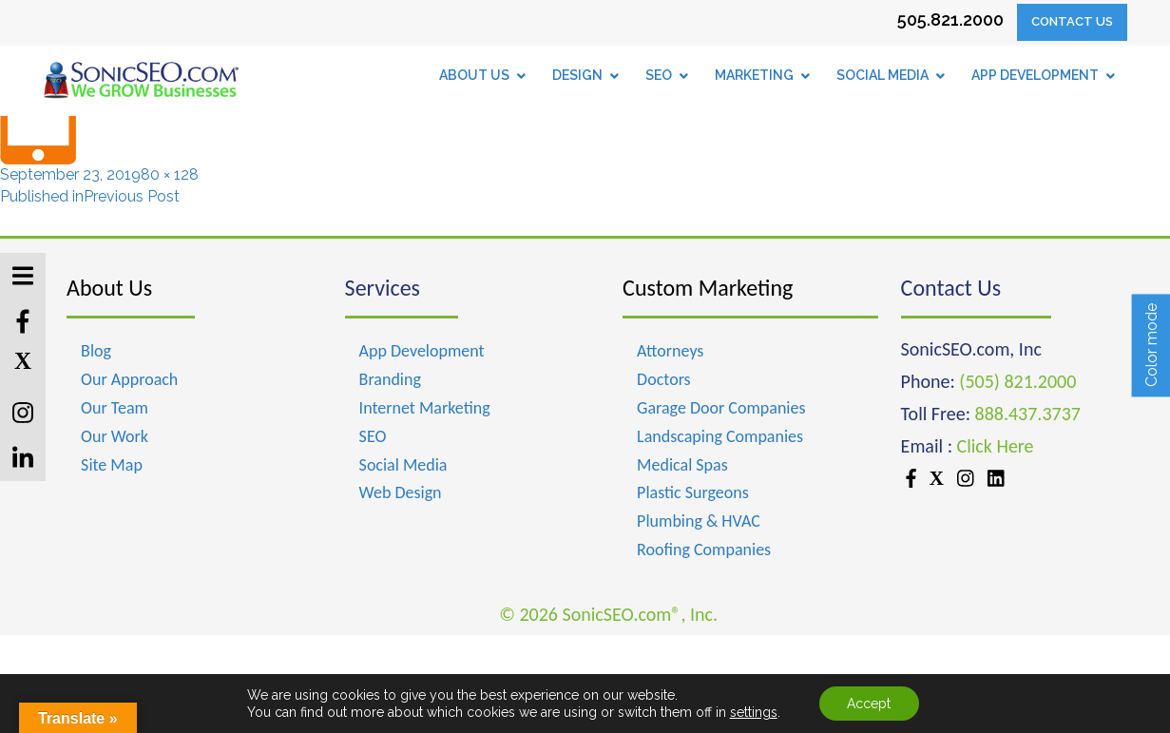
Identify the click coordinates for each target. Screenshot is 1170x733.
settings (753, 712)
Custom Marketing (708, 287)
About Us (109, 287)
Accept (869, 703)
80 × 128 (170, 174)
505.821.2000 (950, 19)
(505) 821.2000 (1017, 381)
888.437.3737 (1028, 413)
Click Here (995, 445)
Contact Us (1072, 21)
